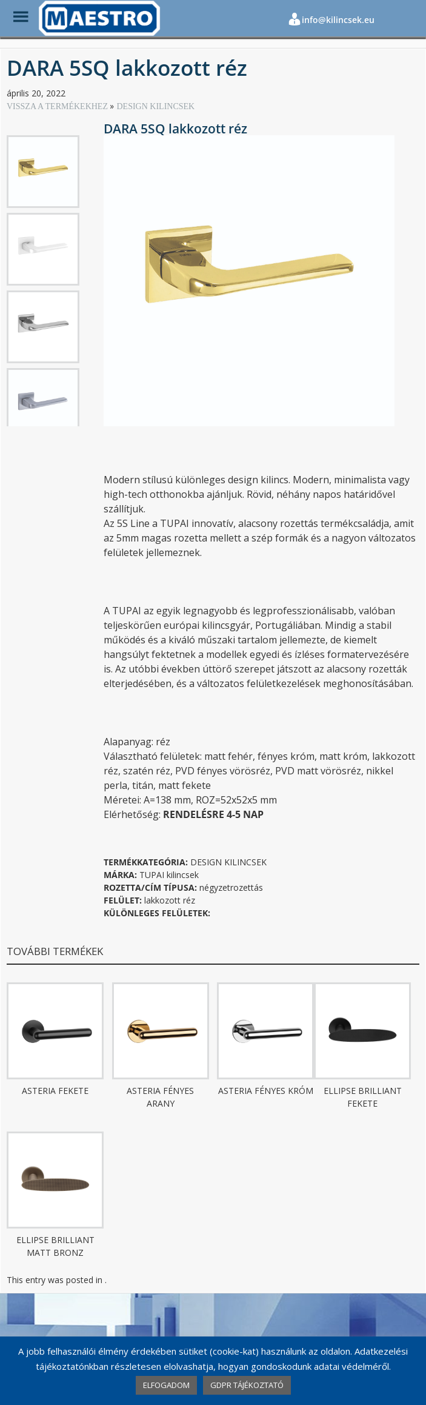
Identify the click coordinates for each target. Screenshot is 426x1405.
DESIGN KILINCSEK (155, 106)
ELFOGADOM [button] (166, 1385)
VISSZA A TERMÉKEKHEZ (58, 106)
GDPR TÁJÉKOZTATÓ (247, 1385)
